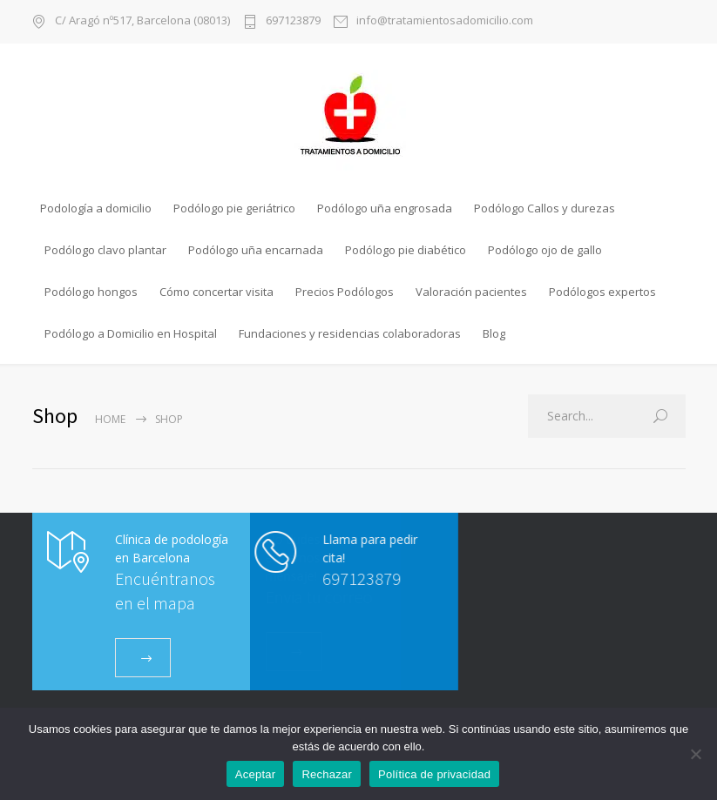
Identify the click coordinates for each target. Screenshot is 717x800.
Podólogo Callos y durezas (544, 208)
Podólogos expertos (602, 291)
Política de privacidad (434, 774)
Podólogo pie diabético (405, 250)
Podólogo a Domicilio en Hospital (130, 333)
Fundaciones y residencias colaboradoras (350, 333)
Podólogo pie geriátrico (234, 208)
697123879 (293, 21)
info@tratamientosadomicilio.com (444, 21)
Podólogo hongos (91, 291)
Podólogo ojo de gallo (545, 250)
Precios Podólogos (344, 291)
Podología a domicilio (96, 208)
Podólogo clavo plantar (105, 250)
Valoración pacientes (471, 291)
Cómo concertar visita (216, 291)
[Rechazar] (695, 754)
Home (110, 419)
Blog (494, 333)
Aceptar (255, 774)
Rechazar (326, 774)
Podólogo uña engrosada (384, 208)
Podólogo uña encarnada (255, 250)
